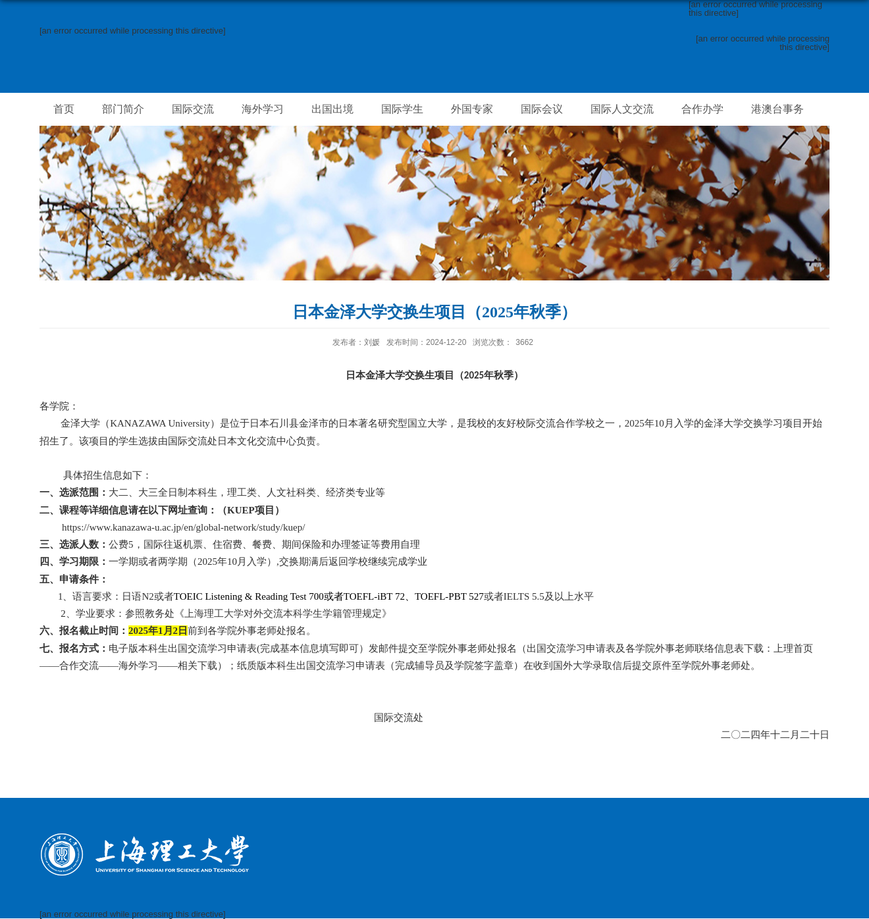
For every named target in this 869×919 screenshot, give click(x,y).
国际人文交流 (622, 109)
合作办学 (702, 109)
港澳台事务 (777, 109)
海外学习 (263, 109)
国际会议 (542, 109)
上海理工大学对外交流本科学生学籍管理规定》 (288, 613)
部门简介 (123, 109)
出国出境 (332, 109)
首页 (63, 109)
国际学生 (402, 109)
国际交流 (193, 109)
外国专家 (472, 109)
